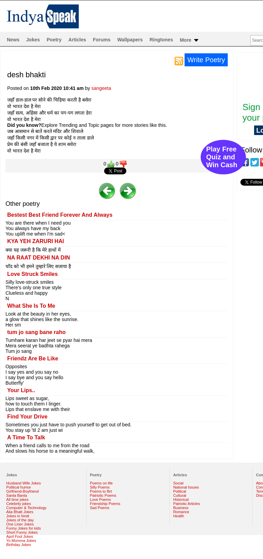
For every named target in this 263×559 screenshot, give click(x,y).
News (13, 39)
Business (181, 508)
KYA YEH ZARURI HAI (35, 241)
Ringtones (161, 39)
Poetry (54, 39)
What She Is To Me (31, 306)
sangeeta (101, 88)
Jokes (33, 39)
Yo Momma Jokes (21, 540)
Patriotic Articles (186, 504)
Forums (101, 39)
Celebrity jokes (18, 504)
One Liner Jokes (20, 524)
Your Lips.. (21, 390)
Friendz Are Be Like (32, 358)
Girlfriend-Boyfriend (22, 491)
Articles (77, 39)
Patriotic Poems (103, 495)
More (189, 40)
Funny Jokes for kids (23, 528)
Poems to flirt (101, 491)
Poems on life (101, 483)
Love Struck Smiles (32, 274)
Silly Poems (100, 487)
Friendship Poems (105, 504)
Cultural (179, 495)
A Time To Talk (26, 437)
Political (179, 491)
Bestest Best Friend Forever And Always (59, 215)
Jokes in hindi (17, 516)
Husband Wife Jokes (23, 483)
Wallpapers (130, 39)
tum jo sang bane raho (36, 332)
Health (178, 516)
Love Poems (100, 499)
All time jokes (17, 499)
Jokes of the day (20, 520)
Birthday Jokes (18, 545)
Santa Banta (16, 495)
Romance (181, 512)
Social (178, 483)
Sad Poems (100, 508)
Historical (181, 499)
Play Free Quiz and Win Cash (221, 157)
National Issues (186, 487)
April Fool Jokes (19, 536)
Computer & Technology (26, 508)
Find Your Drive (27, 417)
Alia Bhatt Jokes (19, 512)
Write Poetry (206, 60)
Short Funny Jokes (22, 532)
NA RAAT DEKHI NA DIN (38, 258)
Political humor (18, 487)
